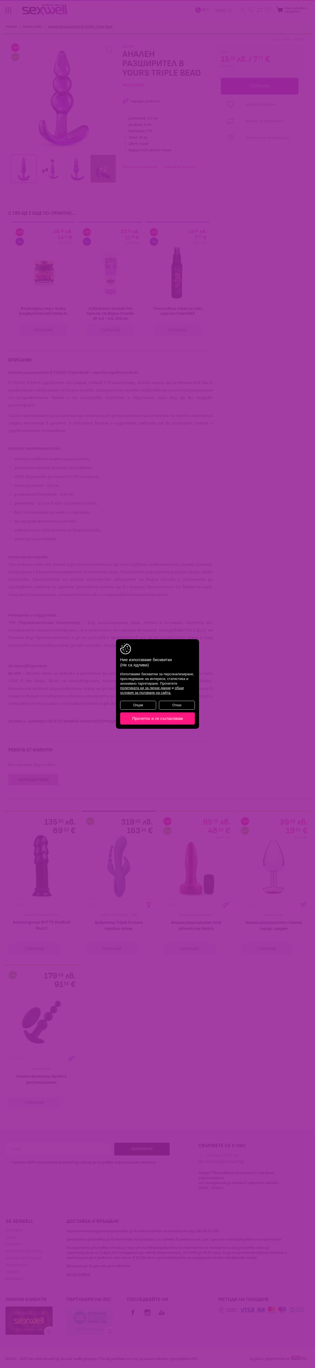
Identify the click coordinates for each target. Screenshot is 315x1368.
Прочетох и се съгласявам (157, 718)
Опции (138, 705)
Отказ (176, 705)
